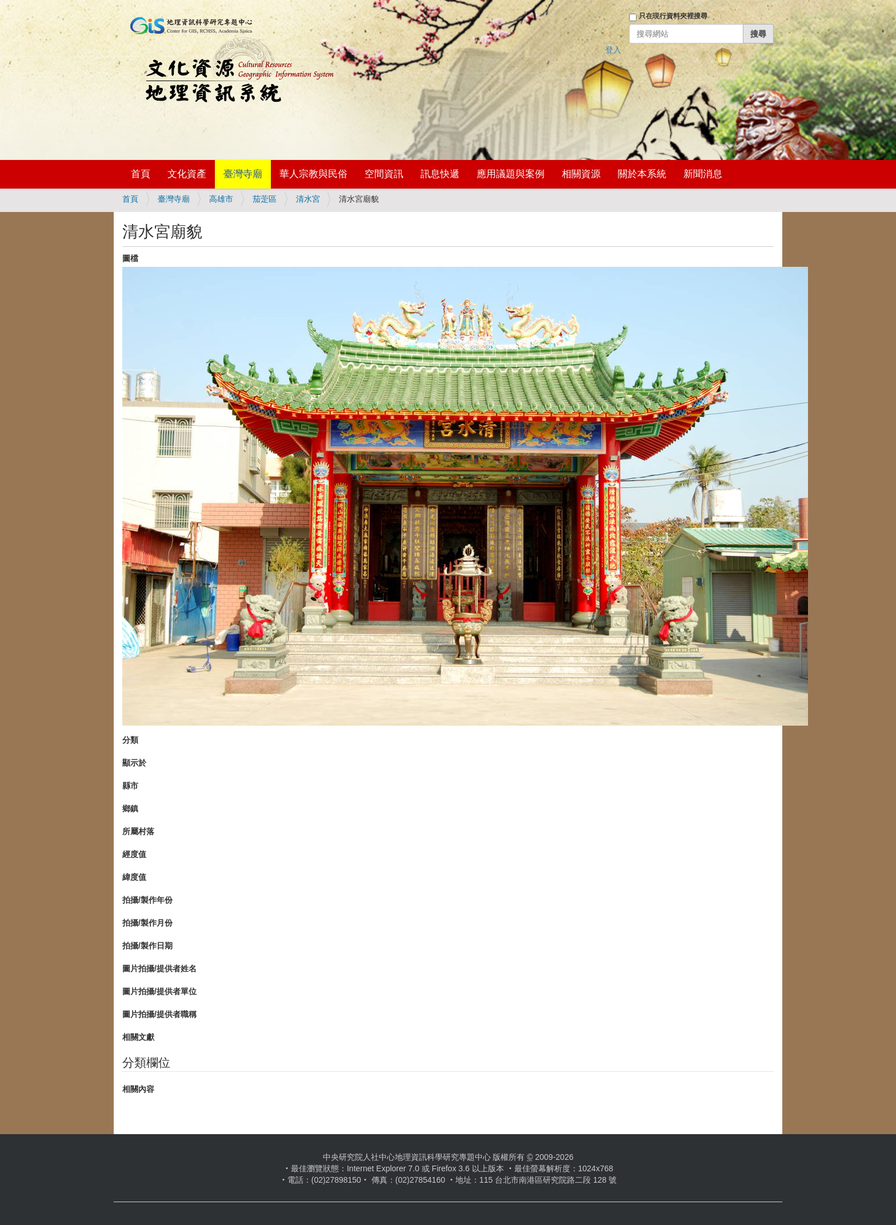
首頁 (140, 174)
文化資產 (186, 174)
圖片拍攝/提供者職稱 (159, 1014)
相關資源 (581, 174)
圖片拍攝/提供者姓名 (159, 968)
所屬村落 (138, 831)
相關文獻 (138, 1037)
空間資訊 (384, 174)
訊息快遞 (440, 174)
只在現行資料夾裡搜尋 (673, 16)
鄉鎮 (130, 808)
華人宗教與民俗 (313, 174)
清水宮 (308, 198)
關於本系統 (642, 174)
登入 (613, 49)
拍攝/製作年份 (147, 899)
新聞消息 (702, 174)
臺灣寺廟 (242, 174)
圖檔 (130, 258)
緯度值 (134, 877)
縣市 (130, 785)
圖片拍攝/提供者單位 (159, 991)
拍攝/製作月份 (147, 922)
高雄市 (221, 198)
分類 (130, 739)
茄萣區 (265, 198)
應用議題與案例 (511, 174)
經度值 (134, 854)
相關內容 (138, 1089)
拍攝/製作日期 (147, 945)
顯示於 (134, 762)
